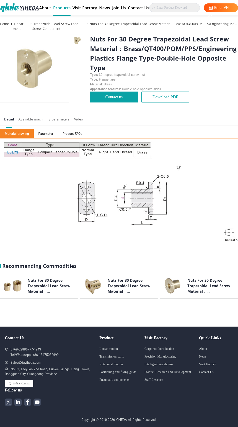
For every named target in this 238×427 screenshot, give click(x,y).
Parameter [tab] (45, 134)
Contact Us (138, 7)
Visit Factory (84, 7)
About (45, 7)
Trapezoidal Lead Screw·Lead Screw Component (55, 26)
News (104, 7)
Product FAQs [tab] (72, 134)
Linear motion (18, 26)
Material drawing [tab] (17, 134)
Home (4, 24)
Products (62, 7)
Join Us (119, 7)
